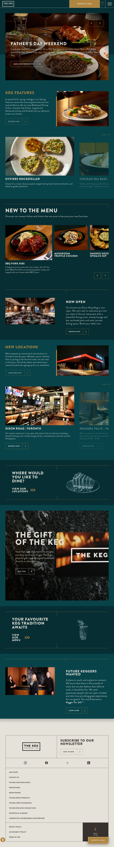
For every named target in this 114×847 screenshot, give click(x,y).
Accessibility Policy (17, 832)
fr (103, 5)
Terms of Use (14, 837)
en (103, 2)
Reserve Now (18, 446)
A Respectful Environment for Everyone (27, 818)
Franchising (14, 787)
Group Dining (15, 793)
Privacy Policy (15, 827)
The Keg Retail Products (19, 798)
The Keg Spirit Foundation (20, 803)
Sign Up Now (73, 752)
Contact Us (14, 777)
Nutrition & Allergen (18, 813)
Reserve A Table (98, 840)
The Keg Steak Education (19, 782)
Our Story (13, 772)
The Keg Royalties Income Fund (22, 808)
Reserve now (79, 331)
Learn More (78, 710)
